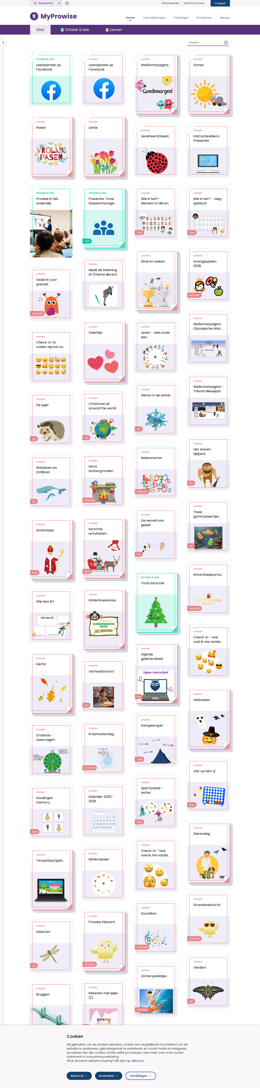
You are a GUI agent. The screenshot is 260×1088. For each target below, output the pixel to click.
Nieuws (225, 18)
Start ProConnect (194, 3)
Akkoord (79, 1076)
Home (130, 18)
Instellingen (141, 1076)
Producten (204, 18)
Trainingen (181, 18)
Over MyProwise (154, 18)
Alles (40, 29)
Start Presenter (170, 3)
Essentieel (108, 1076)
